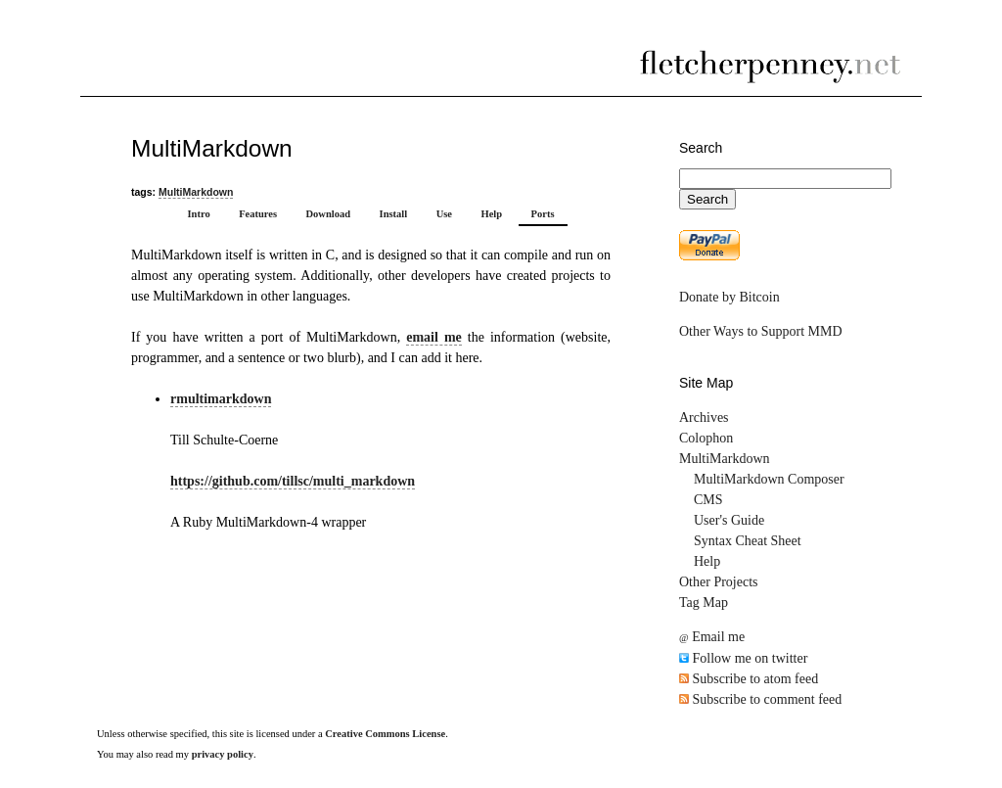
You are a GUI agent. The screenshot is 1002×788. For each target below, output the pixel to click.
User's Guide (729, 520)
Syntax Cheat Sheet (747, 540)
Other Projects (718, 582)
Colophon (706, 438)
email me (434, 337)
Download (328, 214)
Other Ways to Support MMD (761, 331)
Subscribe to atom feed (748, 679)
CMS (708, 499)
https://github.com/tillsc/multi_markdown (292, 481)
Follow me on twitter (743, 658)
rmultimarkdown (220, 399)
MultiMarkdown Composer (769, 479)
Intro (198, 214)
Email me (712, 636)
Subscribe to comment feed (760, 699)
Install (394, 214)
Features (258, 214)
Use (444, 214)
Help (491, 214)
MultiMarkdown (196, 192)
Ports (543, 214)
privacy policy (222, 754)
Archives (704, 417)
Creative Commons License (385, 733)
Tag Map (703, 602)
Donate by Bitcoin (729, 297)
